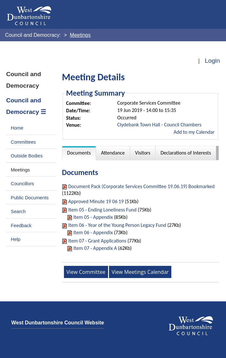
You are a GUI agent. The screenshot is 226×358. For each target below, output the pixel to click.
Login (212, 60)
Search (18, 211)
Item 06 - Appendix (93, 232)
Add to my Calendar (194, 132)
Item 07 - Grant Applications (97, 241)
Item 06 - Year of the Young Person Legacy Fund (117, 225)
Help (15, 239)
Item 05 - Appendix (93, 217)
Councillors (22, 183)
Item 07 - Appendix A (95, 248)
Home (17, 128)
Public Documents (30, 197)
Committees (23, 142)
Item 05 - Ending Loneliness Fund (102, 210)
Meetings (20, 169)
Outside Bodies (27, 155)
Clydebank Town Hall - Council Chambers (159, 125)
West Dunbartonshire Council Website (57, 322)
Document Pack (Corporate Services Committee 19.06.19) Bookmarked (141, 186)
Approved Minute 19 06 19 (96, 201)
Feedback (21, 225)
